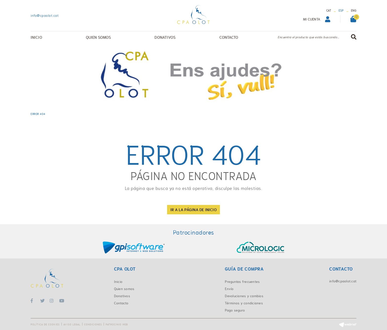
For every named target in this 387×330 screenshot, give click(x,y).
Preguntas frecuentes (242, 282)
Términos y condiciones (244, 303)
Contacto (121, 303)
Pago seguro (235, 310)
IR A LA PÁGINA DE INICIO (193, 209)
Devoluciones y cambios (244, 296)
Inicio (118, 282)
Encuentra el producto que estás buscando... (308, 37)
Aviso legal (71, 324)
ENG (353, 10)
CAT (328, 10)
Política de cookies (45, 324)
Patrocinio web (117, 324)
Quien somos (124, 289)
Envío (229, 289)
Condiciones (93, 324)
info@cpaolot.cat (44, 15)
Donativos (122, 296)
